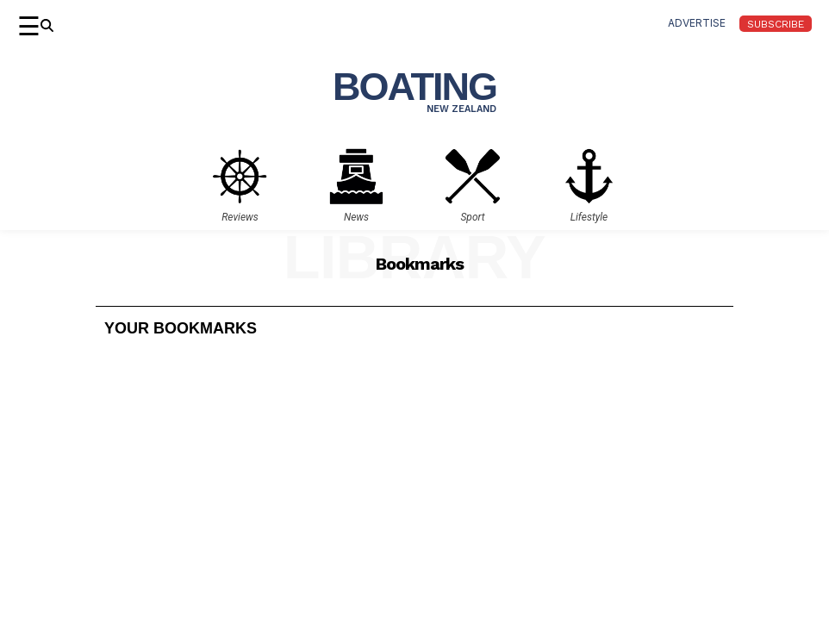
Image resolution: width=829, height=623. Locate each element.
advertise (697, 22)
